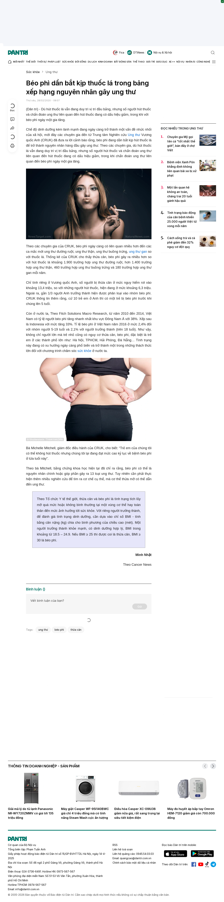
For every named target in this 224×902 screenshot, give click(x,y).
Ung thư (52, 72)
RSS (115, 844)
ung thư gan (138, 251)
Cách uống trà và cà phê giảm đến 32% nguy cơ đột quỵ (181, 242)
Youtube (201, 864)
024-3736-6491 (31, 871)
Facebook (194, 864)
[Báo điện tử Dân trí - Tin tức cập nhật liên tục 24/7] (18, 52)
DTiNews (135, 52)
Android (202, 853)
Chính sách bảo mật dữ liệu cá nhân (134, 862)
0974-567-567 (37, 884)
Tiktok (207, 864)
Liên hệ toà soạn (123, 849)
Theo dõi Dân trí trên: (175, 864)
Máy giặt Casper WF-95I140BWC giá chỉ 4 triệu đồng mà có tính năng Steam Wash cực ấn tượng (85, 813)
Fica (118, 52)
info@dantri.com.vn (27, 889)
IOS (175, 853)
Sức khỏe (33, 72)
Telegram (213, 864)
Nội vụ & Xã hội (159, 52)
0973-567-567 (66, 871)
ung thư (43, 629)
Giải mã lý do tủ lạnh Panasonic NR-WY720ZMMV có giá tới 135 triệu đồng (31, 813)
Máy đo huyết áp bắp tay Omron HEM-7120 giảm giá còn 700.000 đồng (191, 813)
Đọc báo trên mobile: (179, 844)
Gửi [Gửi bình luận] (139, 606)
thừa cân (75, 629)
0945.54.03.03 (145, 853)
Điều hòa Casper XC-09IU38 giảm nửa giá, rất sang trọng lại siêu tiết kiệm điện (137, 813)
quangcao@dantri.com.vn (135, 858)
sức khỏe (84, 351)
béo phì (59, 629)
